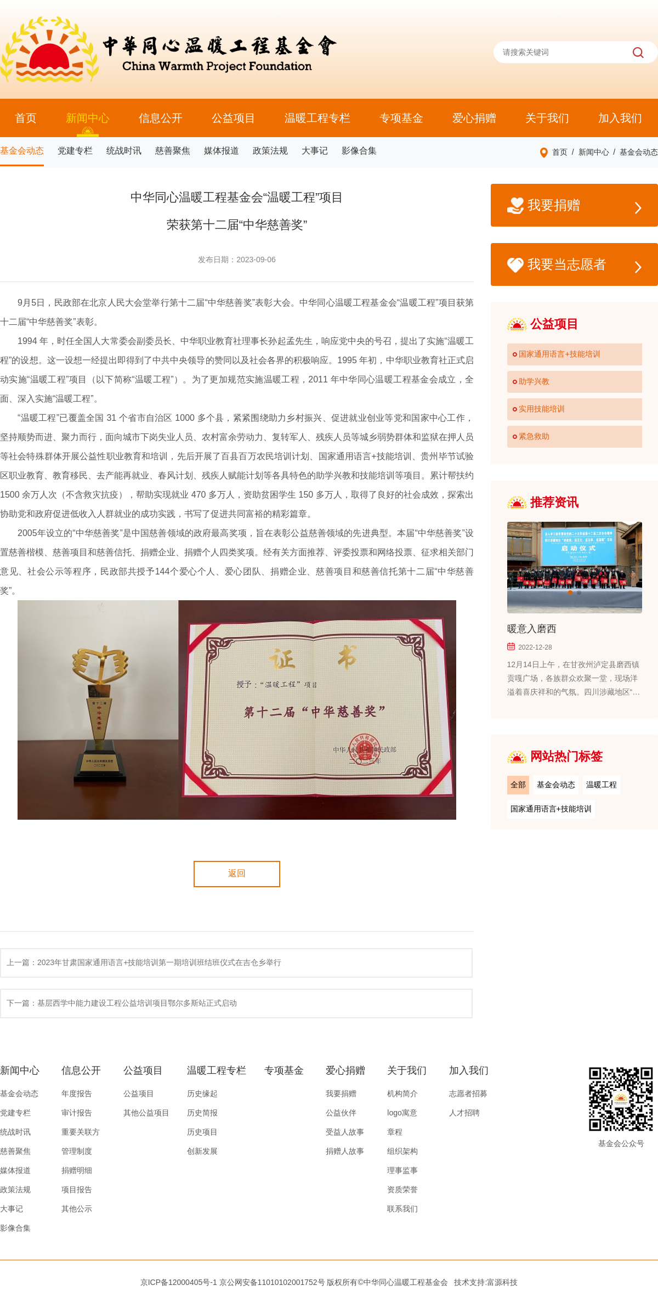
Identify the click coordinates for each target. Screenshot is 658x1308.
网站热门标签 (555, 756)
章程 (394, 1131)
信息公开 (161, 118)
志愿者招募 (468, 1093)
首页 (26, 118)
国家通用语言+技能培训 (551, 808)
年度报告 (76, 1093)
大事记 (315, 150)
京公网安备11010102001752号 (272, 1282)
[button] (570, 592)
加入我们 (620, 118)
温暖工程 (601, 784)
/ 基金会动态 (633, 152)
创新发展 (202, 1151)
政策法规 (270, 150)
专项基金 (401, 118)
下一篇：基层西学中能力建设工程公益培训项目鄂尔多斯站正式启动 (122, 1003)
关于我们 (547, 118)
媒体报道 (221, 150)
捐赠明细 (76, 1170)
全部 (518, 784)
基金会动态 (22, 150)
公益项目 (234, 118)
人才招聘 (464, 1112)
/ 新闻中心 (588, 152)
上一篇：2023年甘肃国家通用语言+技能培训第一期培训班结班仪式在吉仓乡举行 (144, 962)
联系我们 (402, 1208)
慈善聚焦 (172, 150)
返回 (237, 873)
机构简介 (402, 1093)
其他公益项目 (146, 1112)
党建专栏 (75, 150)
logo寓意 (402, 1112)
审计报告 (76, 1112)
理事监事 (402, 1170)
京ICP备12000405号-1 (178, 1282)
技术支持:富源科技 (486, 1282)
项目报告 (76, 1189)
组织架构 (402, 1151)
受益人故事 (345, 1131)
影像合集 (359, 150)
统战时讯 (123, 150)
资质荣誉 (402, 1189)
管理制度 (76, 1151)
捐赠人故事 (345, 1151)
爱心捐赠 (474, 118)
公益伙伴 (341, 1112)
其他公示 (76, 1208)
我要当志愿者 (574, 265)
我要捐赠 (574, 206)
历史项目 (202, 1131)
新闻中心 (88, 118)
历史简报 (202, 1112)
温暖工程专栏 (317, 118)
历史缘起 (202, 1093)
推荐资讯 (542, 502)
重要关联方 (80, 1131)
